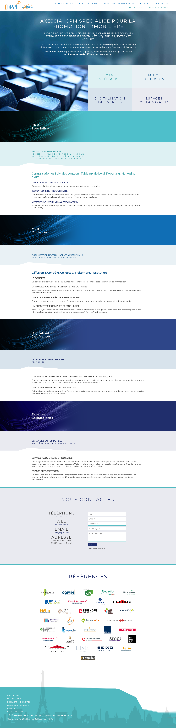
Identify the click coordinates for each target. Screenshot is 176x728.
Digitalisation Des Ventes (119, 4)
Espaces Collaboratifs (154, 4)
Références (136, 7)
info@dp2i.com (62, 533)
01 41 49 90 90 (61, 516)
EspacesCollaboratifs (154, 100)
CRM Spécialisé (64, 4)
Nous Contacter (158, 7)
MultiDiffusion (154, 77)
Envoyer (93, 544)
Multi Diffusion (88, 4)
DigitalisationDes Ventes (110, 100)
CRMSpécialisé (110, 77)
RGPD (50, 719)
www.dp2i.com (61, 524)
